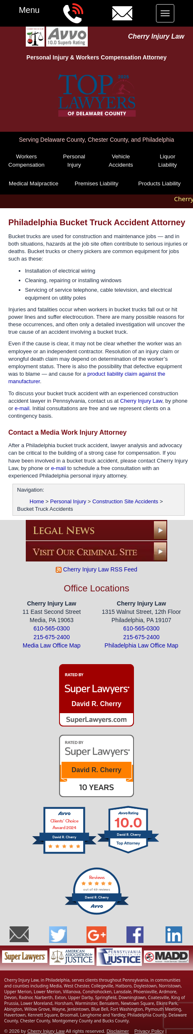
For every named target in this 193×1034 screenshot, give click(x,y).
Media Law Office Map (52, 645)
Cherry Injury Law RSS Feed (96, 568)
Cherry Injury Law (156, 36)
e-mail (22, 407)
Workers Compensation (26, 160)
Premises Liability (96, 183)
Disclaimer (117, 1030)
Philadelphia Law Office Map (141, 645)
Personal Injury (74, 160)
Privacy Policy (149, 1030)
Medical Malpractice (33, 183)
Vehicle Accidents (121, 160)
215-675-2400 (52, 636)
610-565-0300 (52, 628)
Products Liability (159, 183)
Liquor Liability (167, 160)
